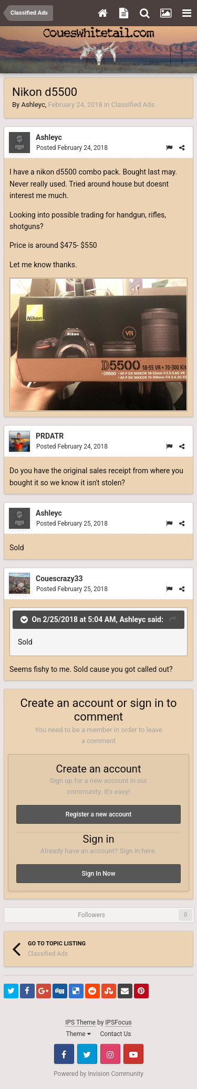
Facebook (64, 1054)
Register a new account (98, 814)
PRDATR (50, 436)
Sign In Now (98, 873)
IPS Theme (80, 1022)
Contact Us (115, 1034)
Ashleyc (33, 104)
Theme (78, 1034)
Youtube (133, 1054)
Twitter (87, 1054)
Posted (72, 147)
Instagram (110, 1054)
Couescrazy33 (59, 578)
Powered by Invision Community (98, 1073)
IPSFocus (118, 1022)
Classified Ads (132, 104)
